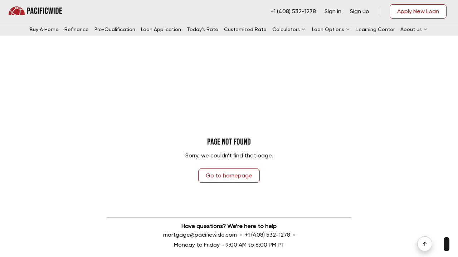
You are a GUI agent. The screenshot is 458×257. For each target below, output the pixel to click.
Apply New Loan (418, 11)
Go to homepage (229, 175)
